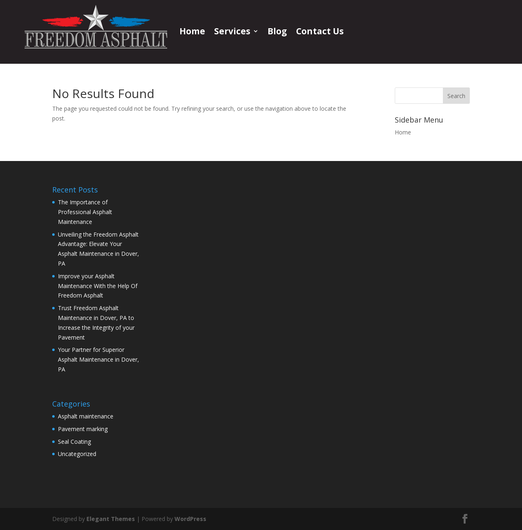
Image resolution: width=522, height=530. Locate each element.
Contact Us (320, 31)
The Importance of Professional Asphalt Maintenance (85, 212)
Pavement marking (83, 429)
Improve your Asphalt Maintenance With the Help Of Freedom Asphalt (97, 286)
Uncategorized (77, 454)
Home (192, 31)
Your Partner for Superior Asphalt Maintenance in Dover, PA (98, 359)
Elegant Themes (110, 519)
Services (232, 31)
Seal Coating (74, 441)
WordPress (190, 519)
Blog (277, 31)
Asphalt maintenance (85, 416)
